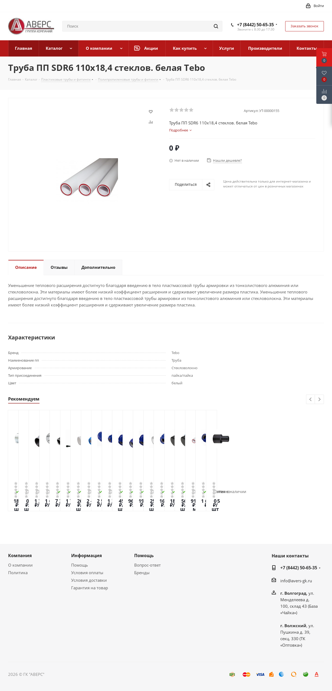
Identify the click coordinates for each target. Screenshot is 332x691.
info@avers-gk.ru (296, 580)
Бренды (142, 572)
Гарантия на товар (89, 587)
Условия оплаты (87, 572)
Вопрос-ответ (147, 565)
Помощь (79, 565)
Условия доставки (89, 580)
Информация (86, 555)
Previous (310, 399)
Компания (20, 555)
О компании (20, 565)
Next (319, 399)
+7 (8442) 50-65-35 (255, 25)
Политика (18, 572)
